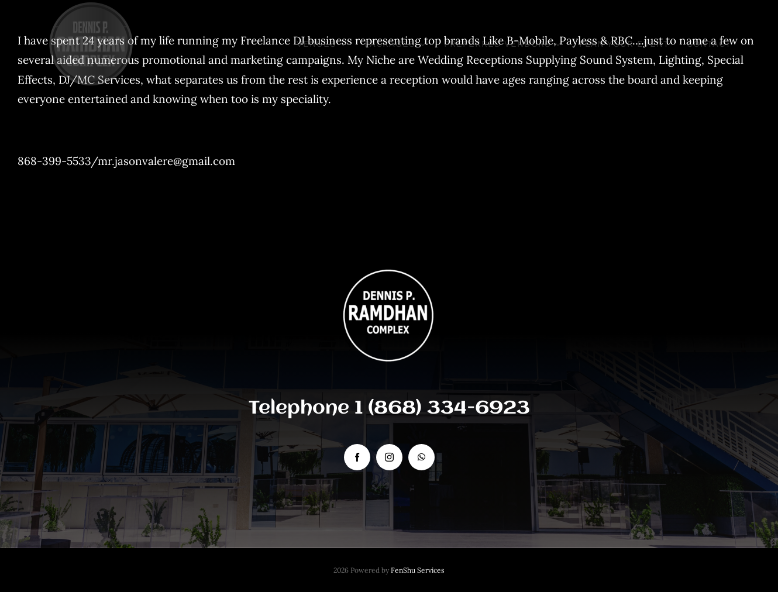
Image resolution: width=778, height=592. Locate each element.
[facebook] (357, 457)
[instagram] (389, 457)
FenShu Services (418, 570)
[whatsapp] (421, 457)
